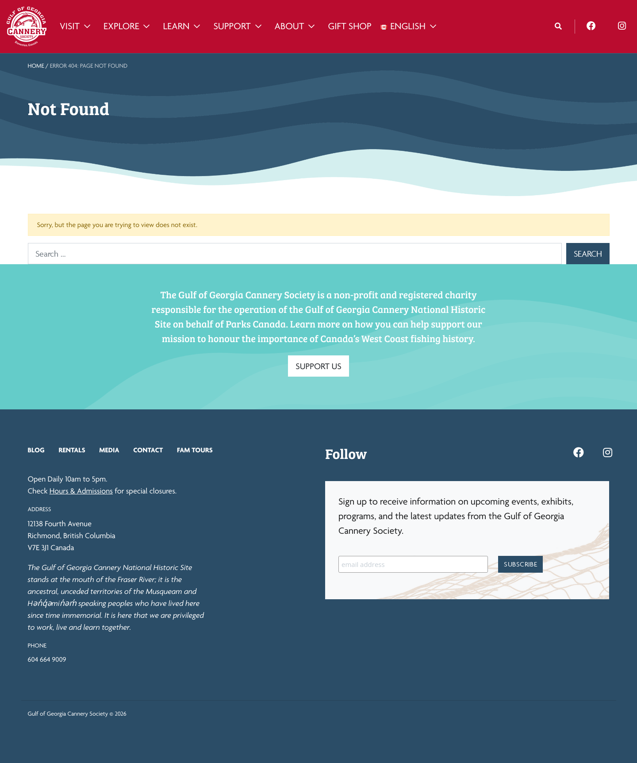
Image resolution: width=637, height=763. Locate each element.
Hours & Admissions (81, 491)
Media (109, 450)
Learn (176, 26)
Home (36, 65)
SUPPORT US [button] (318, 366)
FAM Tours (195, 450)
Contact (148, 450)
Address (39, 509)
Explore (121, 26)
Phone (37, 645)
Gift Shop (349, 26)
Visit (70, 26)
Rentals (71, 450)
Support (231, 26)
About (289, 26)
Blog (36, 450)
